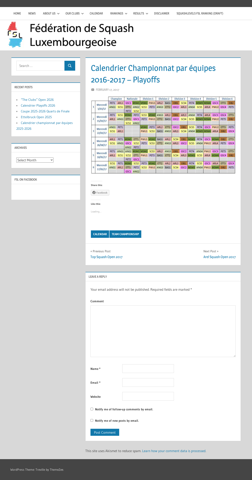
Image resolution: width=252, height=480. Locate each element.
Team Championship (125, 234)
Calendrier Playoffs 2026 (38, 105)
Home (17, 13)
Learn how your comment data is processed (174, 451)
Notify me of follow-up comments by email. (124, 409)
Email (95, 383)
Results (140, 13)
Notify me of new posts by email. (117, 421)
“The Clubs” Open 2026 (37, 100)
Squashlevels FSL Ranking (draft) (200, 13)
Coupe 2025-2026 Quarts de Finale (45, 111)
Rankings (118, 13)
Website (95, 397)
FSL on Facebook (25, 179)
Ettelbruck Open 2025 (36, 117)
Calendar (96, 13)
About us (51, 13)
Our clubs (74, 13)
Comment (97, 301)
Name (95, 369)
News (32, 13)
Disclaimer (161, 13)
